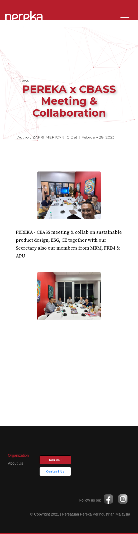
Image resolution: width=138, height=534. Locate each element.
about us (15, 463)
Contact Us (55, 471)
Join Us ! (55, 459)
